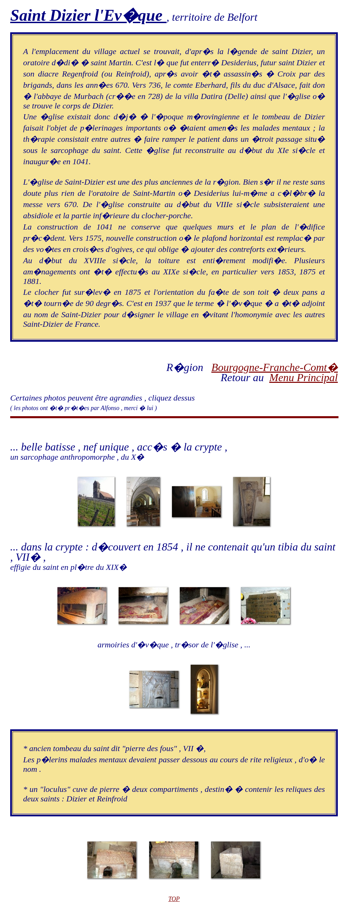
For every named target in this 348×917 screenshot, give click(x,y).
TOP (174, 899)
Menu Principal (303, 377)
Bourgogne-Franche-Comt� (274, 367)
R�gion (188, 367)
